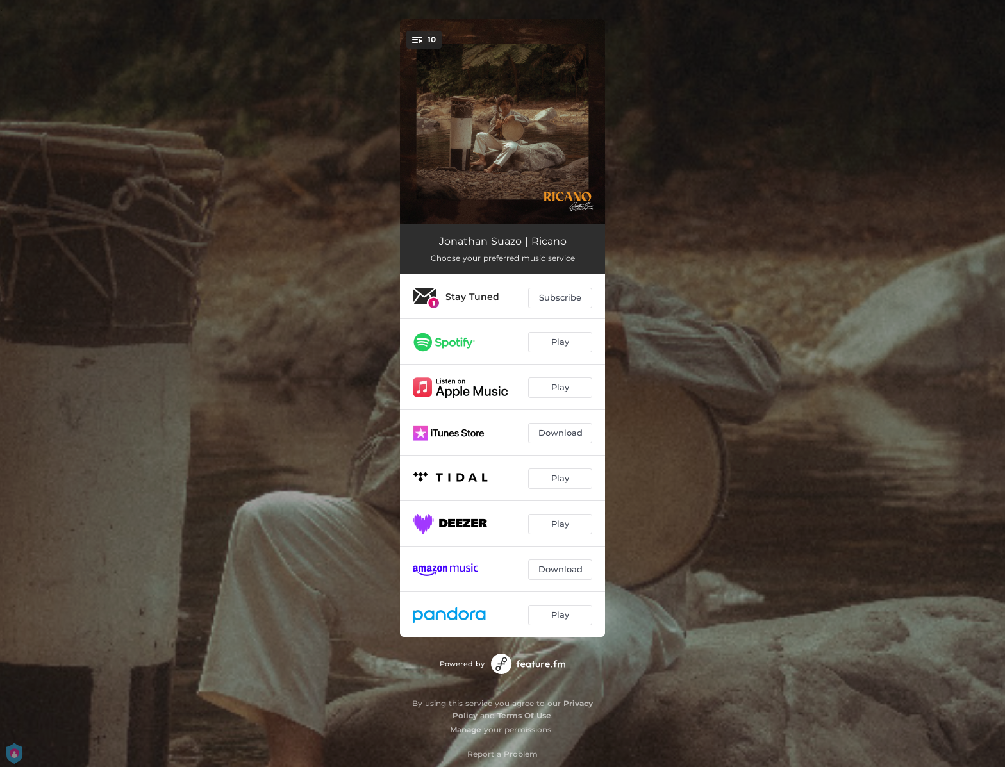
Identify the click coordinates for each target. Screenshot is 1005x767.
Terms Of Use (524, 715)
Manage (465, 729)
